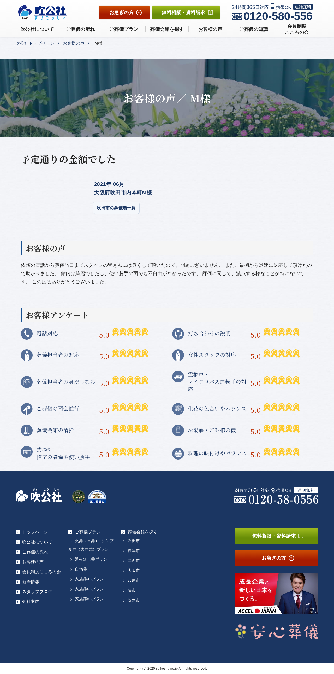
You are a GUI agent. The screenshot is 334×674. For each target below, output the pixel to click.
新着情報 (30, 581)
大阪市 (134, 570)
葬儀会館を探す (167, 29)
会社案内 (30, 601)
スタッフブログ (37, 591)
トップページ (35, 532)
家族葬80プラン (89, 599)
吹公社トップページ (35, 43)
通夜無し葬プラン (91, 559)
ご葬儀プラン (123, 29)
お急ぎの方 (122, 12)
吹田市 (134, 540)
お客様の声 (210, 29)
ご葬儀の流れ (80, 29)
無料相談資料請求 (183, 12)
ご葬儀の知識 (253, 29)
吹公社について (37, 29)
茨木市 (134, 600)
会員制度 (297, 30)
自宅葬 (81, 569)
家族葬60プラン (89, 589)
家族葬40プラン (89, 579)
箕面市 (134, 560)
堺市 (132, 590)
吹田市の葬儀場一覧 (116, 208)
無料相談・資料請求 (274, 536)
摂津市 (134, 550)
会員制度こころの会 (41, 572)
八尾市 (134, 580)
